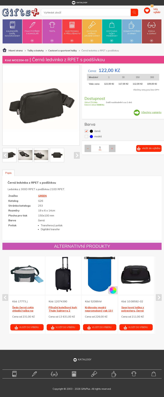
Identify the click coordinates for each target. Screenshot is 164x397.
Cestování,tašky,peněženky (112, 31)
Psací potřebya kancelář (32, 30)
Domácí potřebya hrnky (132, 30)
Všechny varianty (151, 112)
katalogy (79, 2)
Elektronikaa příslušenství (72, 30)
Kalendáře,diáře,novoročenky (12, 28)
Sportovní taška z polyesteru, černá (132, 309)
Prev (5, 155)
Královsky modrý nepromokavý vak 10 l (99, 309)
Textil (52, 29)
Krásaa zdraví (151, 30)
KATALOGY (82, 359)
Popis (8, 172)
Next (77, 155)
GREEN (42, 195)
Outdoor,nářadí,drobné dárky (92, 31)
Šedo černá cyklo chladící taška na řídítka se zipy (23, 311)
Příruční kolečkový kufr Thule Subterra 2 (63, 309)
